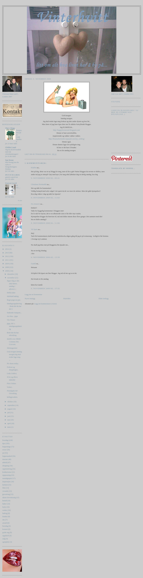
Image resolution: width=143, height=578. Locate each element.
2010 (7, 264)
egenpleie (5, 542)
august (10, 409)
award (4, 523)
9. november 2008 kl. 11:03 (45, 198)
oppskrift (5, 536)
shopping (5, 466)
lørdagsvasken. (12, 397)
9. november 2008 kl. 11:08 (45, 223)
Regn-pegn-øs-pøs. (14, 300)
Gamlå (33, 264)
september (11, 405)
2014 (7, 249)
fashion (5, 485)
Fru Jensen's (35, 204)
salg (3, 539)
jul (3, 453)
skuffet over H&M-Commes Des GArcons (14, 341)
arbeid (4, 462)
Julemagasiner (12, 348)
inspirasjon (6, 481)
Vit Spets (34, 229)
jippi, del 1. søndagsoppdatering (14, 326)
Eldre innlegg (104, 298)
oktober (10, 402)
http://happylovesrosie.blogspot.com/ (66, 130)
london (4, 516)
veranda (5, 491)
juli (8, 412)
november (11, 278)
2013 (7, 253)
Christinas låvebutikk (39, 184)
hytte (4, 507)
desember (11, 274)
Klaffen (33, 168)
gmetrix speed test (11, 177)
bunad (4, 500)
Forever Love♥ (11, 183)
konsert (5, 529)
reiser (4, 450)
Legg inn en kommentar (33, 294)
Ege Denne (9, 160)
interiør (5, 459)
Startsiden (67, 298)
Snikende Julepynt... (14, 313)
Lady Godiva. (12, 373)
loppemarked (7, 456)
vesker (4, 510)
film (3, 488)
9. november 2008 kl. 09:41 (45, 178)
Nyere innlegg (30, 298)
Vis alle (20, 200)
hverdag (5, 440)
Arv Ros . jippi (12, 316)
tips (3, 443)
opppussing (6, 475)
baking (4, 513)
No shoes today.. (13, 363)
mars (9, 427)
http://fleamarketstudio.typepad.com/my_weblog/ (66, 139)
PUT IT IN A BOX (12, 175)
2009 (7, 267)
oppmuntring (7, 469)
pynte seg (5, 532)
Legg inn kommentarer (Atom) (45, 304)
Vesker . (10, 387)
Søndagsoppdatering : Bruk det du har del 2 (14, 306)
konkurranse (6, 472)
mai (9, 420)
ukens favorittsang (9, 497)
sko (3, 520)
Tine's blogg (10, 128)
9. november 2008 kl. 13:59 (45, 257)
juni (9, 416)
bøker (4, 504)
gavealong (6, 494)
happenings (6, 447)
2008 (7, 271)
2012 (7, 256)
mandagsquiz (7, 478)
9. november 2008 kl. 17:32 (45, 288)
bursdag (5, 526)
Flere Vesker (11, 383)
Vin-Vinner (11, 320)
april (9, 423)
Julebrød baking (12, 296)
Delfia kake (11, 293)
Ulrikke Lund (10, 147)
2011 (7, 260)
